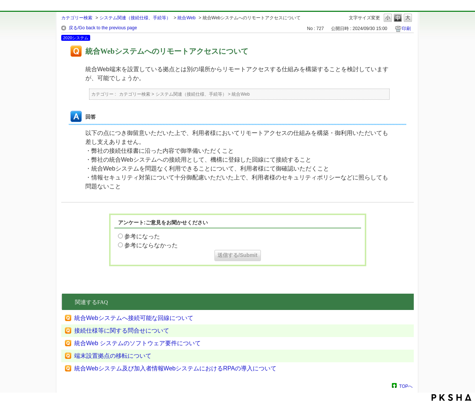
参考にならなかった (151, 245)
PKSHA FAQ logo (451, 397)
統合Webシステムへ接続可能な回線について (133, 318)
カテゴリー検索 (76, 17)
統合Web (186, 17)
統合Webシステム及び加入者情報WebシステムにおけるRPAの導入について (175, 368)
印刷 (406, 28)
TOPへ (406, 386)
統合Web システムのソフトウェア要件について (137, 343)
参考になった (142, 236)
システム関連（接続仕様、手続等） (135, 17)
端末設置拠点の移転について (112, 356)
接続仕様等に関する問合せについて (121, 330)
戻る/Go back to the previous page (103, 27)
